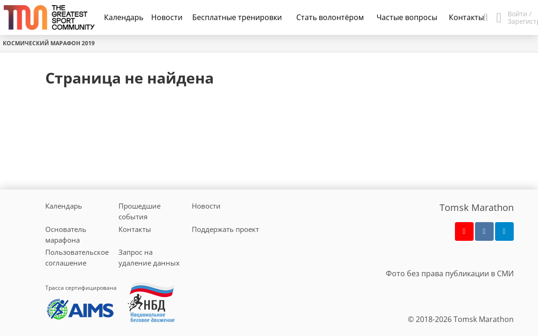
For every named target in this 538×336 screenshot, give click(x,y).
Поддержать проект (225, 229)
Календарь (123, 17)
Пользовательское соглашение (77, 257)
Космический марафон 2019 (49, 43)
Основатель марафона (65, 234)
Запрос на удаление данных (149, 257)
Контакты (135, 229)
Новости (206, 205)
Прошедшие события (140, 211)
